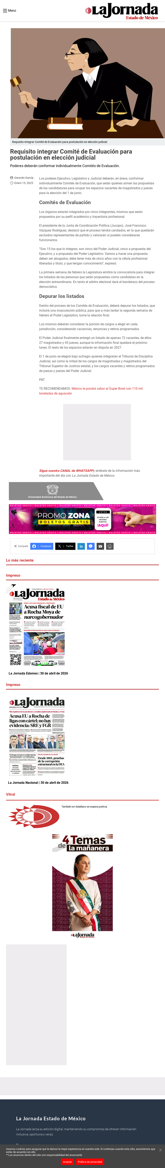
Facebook (41, 546)
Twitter (65, 546)
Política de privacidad (90, 1161)
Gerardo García (23, 177)
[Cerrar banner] (160, 1150)
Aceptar (67, 1161)
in (81, 546)
